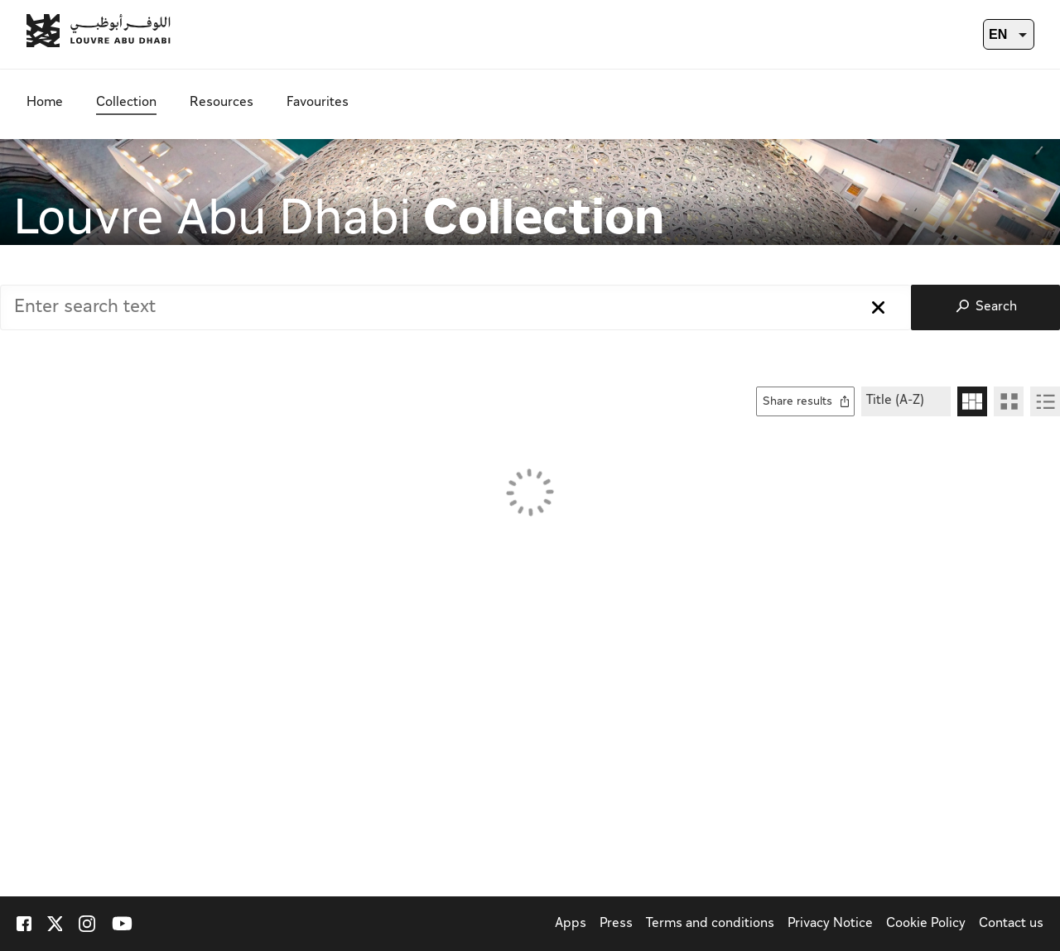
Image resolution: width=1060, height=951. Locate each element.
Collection (126, 103)
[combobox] (455, 307)
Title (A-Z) (895, 401)
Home (44, 103)
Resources (221, 103)
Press (616, 924)
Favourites (318, 103)
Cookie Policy (926, 924)
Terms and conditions (710, 924)
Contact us (1011, 924)
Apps (570, 924)
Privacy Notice (830, 924)
